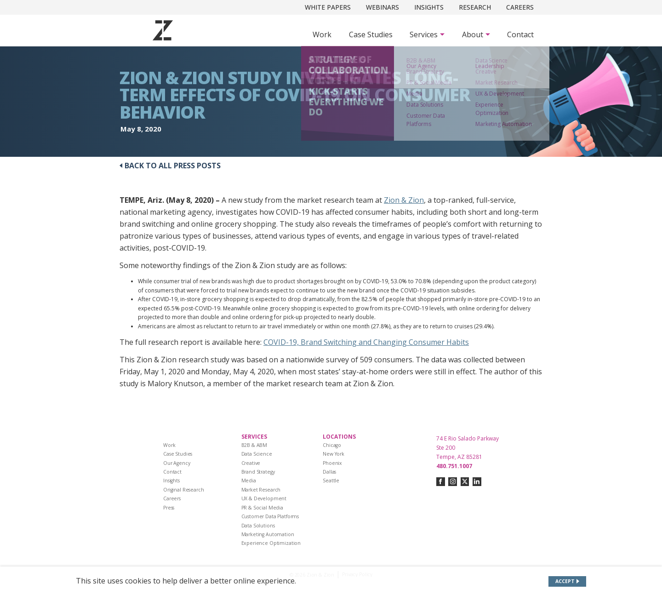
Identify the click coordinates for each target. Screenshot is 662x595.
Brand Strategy (258, 472)
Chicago (332, 445)
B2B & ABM (254, 445)
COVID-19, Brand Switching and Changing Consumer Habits (366, 342)
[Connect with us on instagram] (452, 481)
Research (475, 7)
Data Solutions (258, 525)
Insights (429, 7)
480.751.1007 (454, 466)
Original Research (183, 489)
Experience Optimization (271, 543)
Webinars (382, 7)
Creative (251, 463)
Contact (520, 34)
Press (168, 507)
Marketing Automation (267, 534)
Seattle (331, 480)
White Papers (328, 7)
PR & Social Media (262, 507)
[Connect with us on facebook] (440, 481)
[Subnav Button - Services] (427, 34)
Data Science (256, 454)
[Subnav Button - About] (476, 34)
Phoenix (332, 463)
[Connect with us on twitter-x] (465, 481)
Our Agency (176, 463)
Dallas (329, 472)
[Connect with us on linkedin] (477, 481)
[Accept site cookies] (567, 581)
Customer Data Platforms (270, 516)
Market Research (261, 489)
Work (322, 34)
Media (248, 480)
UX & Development (264, 498)
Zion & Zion (404, 200)
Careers (520, 7)
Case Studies (371, 34)
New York (333, 454)
